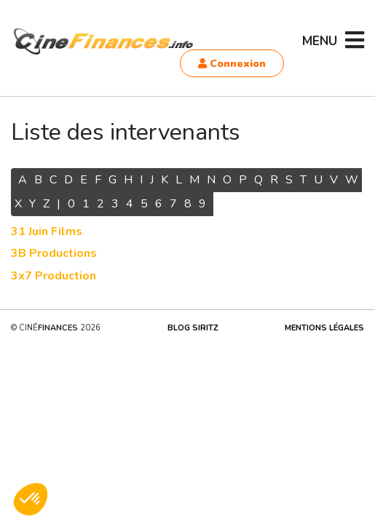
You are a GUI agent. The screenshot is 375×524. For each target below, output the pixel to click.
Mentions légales (324, 327)
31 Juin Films (46, 231)
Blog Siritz (192, 327)
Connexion (232, 64)
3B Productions (54, 253)
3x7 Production (53, 276)
